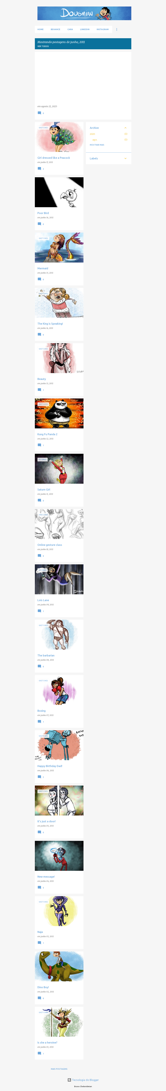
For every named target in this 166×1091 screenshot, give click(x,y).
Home (40, 29)
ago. (94, 139)
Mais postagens (59, 1069)
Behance (55, 29)
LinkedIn (84, 29)
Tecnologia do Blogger (83, 1079)
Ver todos (43, 46)
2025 (92, 134)
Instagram (103, 29)
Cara (70, 29)
